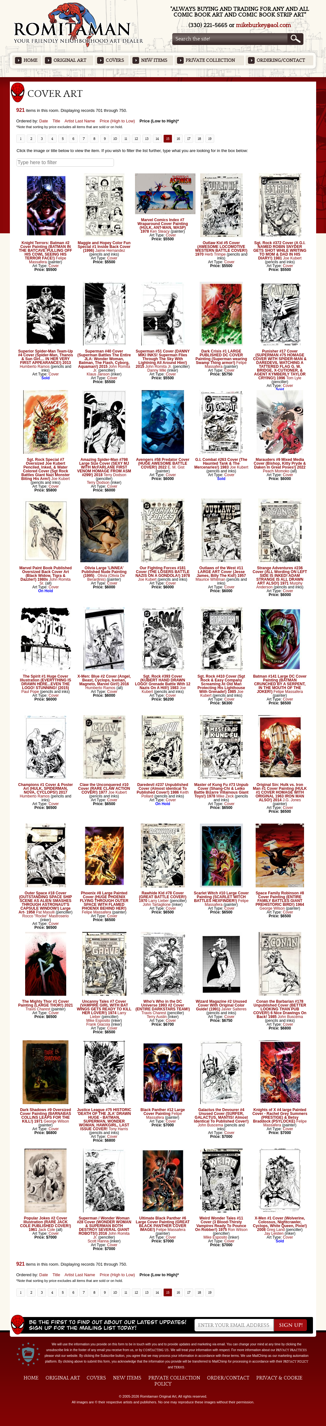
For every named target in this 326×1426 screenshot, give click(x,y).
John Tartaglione (157, 904)
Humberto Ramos (35, 366)
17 (188, 138)
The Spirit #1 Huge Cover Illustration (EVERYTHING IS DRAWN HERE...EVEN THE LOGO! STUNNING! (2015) (45, 682)
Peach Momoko (276, 471)
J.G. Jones (292, 800)
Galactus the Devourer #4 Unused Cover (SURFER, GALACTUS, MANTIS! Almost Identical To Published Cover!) (221, 1116)
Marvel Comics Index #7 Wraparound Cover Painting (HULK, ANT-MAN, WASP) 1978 (163, 226)
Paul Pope (30, 691)
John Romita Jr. (111, 368)
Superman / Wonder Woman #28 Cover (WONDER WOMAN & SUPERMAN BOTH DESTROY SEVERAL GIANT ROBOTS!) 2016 (104, 1226)
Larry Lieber (158, 901)
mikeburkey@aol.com (263, 25)
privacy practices (291, 1350)
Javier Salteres (233, 1009)
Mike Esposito (98, 1020)
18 (199, 138)
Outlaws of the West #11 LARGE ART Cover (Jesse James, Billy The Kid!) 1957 (221, 572)
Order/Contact (228, 1378)
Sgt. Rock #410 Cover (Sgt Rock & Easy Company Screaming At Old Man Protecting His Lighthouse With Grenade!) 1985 (221, 684)
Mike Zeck (225, 796)
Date (43, 121)
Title (56, 121)
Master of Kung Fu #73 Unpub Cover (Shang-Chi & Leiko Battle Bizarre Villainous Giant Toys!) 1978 (221, 790)
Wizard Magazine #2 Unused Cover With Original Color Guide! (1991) (221, 1005)
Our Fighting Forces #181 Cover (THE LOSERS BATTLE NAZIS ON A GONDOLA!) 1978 (162, 572)
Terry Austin (157, 1017)
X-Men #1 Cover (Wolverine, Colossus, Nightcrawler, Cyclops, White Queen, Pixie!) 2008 (280, 1224)
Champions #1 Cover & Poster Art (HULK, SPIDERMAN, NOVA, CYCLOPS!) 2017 (45, 788)
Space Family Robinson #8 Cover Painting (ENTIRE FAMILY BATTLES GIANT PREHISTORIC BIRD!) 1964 (280, 899)
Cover (54, 266)
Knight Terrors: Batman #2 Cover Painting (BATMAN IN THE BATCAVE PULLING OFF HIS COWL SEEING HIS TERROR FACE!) (45, 250)
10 (115, 138)
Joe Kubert (292, 258)
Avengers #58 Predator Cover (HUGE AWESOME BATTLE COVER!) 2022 (162, 463)
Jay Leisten (274, 1233)
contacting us (156, 1350)
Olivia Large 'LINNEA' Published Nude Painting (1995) (104, 572)
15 (168, 138)
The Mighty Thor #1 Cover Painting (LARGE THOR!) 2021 (45, 1003)
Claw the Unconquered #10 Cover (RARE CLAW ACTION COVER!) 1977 (104, 788)
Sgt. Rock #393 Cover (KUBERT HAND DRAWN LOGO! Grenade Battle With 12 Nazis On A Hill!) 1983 (162, 682)
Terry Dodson (114, 475)
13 (147, 138)
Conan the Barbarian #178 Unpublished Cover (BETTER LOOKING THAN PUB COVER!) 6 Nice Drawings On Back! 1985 (280, 1009)
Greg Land (276, 1229)
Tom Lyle (293, 378)
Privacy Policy (295, 1362)
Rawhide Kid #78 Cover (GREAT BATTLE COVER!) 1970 (162, 897)
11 (125, 138)
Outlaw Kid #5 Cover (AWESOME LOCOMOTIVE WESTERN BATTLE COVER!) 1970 (221, 249)
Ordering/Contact (281, 60)
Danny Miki (156, 370)
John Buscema (290, 1017)
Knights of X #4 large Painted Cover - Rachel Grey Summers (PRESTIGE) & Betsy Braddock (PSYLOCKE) (280, 1116)
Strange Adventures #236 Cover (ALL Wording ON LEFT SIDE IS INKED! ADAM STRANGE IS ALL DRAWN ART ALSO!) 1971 (280, 576)
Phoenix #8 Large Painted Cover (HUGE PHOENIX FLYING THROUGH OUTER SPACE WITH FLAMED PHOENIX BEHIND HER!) (104, 901)
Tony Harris (118, 1129)
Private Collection (210, 60)
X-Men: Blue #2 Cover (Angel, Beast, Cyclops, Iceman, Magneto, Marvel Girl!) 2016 (104, 680)
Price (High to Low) (117, 121)
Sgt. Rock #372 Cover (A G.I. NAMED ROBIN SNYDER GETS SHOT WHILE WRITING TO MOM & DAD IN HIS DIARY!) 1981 (280, 250)
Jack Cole (46, 1229)
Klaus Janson (98, 374)
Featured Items (163, 79)
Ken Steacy (159, 231)
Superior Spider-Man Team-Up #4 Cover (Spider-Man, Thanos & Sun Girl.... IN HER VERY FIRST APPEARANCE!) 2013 (45, 357)
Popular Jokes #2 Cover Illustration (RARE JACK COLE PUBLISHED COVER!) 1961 (45, 1224)
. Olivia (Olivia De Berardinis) (106, 577)
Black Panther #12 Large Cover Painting (162, 1112)
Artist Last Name (80, 121)
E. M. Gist (176, 467)
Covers (115, 60)
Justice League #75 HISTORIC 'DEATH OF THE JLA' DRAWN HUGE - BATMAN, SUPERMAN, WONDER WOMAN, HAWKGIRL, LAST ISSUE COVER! (104, 1119)
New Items (154, 60)
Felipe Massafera (288, 691)
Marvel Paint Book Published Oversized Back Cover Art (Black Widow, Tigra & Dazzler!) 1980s (45, 574)
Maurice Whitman (210, 579)
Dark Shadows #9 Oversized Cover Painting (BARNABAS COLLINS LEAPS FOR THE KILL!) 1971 (45, 1116)
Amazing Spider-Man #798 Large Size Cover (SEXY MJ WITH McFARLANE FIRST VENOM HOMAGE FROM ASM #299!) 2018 (104, 467)
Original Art (69, 60)
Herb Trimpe (215, 254)
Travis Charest (37, 1009)
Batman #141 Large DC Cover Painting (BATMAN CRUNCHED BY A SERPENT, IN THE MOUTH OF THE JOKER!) (280, 684)
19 (210, 138)
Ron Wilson (237, 1229)
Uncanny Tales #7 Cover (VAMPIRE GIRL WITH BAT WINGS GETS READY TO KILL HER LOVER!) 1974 (104, 1007)
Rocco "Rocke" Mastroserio (45, 916)
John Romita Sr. (55, 581)
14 (157, 138)
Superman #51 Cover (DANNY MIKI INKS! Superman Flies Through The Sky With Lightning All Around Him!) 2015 (162, 359)
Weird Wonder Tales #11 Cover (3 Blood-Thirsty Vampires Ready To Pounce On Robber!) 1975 (220, 1224)
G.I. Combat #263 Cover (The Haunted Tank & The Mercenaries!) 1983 (220, 463)
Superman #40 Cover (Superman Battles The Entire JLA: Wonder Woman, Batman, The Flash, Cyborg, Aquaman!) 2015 (104, 359)
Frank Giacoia (98, 1024)
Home (30, 60)
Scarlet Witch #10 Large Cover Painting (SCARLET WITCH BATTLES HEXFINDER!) (221, 897)
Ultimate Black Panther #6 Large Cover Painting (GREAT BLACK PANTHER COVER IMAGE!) (162, 1224)
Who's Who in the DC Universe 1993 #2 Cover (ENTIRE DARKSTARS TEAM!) (162, 1005)
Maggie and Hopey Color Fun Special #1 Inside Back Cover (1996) (104, 247)
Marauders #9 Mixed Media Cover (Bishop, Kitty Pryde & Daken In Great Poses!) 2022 (280, 463)
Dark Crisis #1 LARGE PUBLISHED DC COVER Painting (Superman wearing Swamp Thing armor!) (221, 357)
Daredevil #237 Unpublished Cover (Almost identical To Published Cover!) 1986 (162, 788)
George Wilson (272, 908)
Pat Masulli (45, 912)
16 (178, 138)
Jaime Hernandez (110, 250)
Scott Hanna (98, 1241)
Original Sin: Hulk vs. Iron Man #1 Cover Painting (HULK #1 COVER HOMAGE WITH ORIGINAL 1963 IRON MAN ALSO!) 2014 (280, 792)
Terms (179, 1367)
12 (136, 138)
